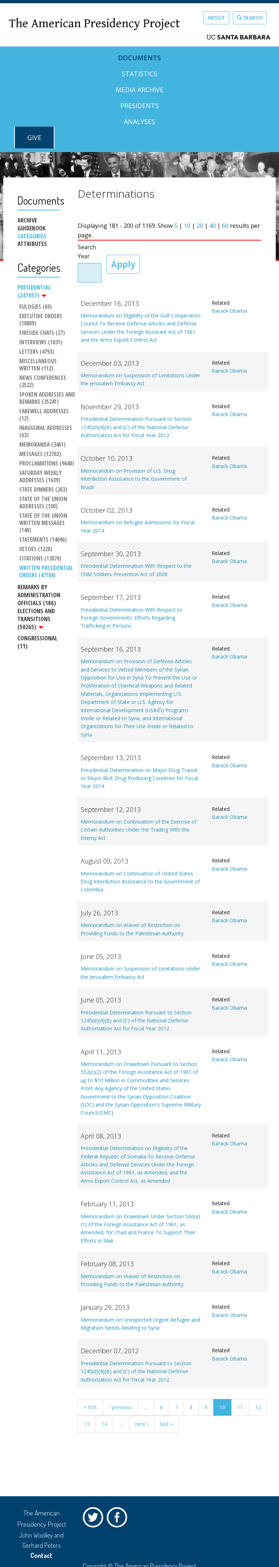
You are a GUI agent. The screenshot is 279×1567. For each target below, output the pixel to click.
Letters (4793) (36, 352)
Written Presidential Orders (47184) (46, 572)
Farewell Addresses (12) (44, 415)
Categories (31, 236)
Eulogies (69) (35, 307)
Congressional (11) (37, 642)
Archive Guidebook (31, 224)
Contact (41, 1555)
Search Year (87, 251)
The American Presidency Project (94, 24)
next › (141, 1423)
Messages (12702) (40, 454)
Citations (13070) (40, 558)
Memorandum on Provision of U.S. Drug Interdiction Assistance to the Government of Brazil (134, 479)
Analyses (139, 121)
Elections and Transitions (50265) (36, 619)
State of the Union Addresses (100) (44, 503)
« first (90, 1407)
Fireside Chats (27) (42, 333)
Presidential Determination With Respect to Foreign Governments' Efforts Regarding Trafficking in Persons (131, 617)
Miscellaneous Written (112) (38, 365)
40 (212, 226)
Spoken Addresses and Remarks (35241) (47, 398)
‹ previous (120, 1407)
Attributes (32, 244)
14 (104, 1423)
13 (86, 1423)
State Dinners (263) (43, 489)
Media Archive (139, 89)
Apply (123, 264)
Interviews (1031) (40, 342)
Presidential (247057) (34, 291)
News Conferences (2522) (43, 381)
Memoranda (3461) (42, 444)
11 (240, 1407)
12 (258, 1407)
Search (250, 17)
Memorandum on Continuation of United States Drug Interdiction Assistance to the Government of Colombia (140, 881)
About (216, 17)
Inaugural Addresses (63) (46, 431)
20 (200, 226)
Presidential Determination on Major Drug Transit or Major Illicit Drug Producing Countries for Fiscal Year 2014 (139, 778)
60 (225, 226)
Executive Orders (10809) (41, 320)
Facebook (119, 1519)
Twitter (95, 1519)
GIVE (34, 137)
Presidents (139, 105)
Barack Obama (229, 310)
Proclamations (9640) (46, 463)
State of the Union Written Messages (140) (44, 523)
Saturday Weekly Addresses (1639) (41, 476)
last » (166, 1423)
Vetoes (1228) (35, 549)
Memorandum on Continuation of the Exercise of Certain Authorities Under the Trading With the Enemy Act (139, 829)
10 (187, 226)
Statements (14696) (43, 539)
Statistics (139, 73)
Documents (139, 57)
